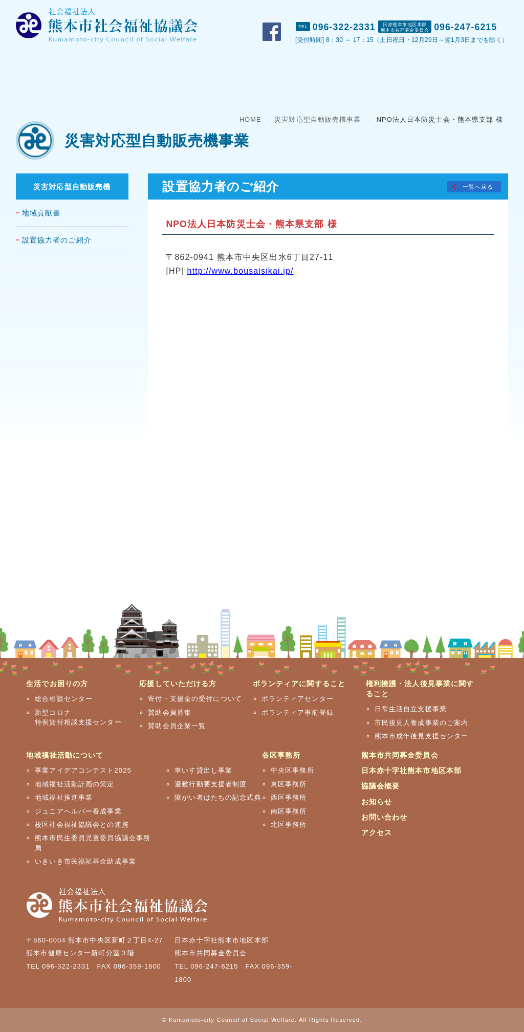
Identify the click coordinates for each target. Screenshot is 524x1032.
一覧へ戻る (478, 187)
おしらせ (389, 10)
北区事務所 (289, 824)
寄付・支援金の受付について (195, 698)
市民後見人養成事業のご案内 (422, 723)
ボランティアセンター (297, 698)
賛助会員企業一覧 (177, 726)
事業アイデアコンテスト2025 (83, 770)
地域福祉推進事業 (64, 797)
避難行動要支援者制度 (210, 784)
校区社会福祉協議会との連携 (82, 824)
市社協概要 (336, 10)
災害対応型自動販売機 (72, 187)
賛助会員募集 (169, 712)
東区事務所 (289, 784)
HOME (250, 119)
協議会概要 (380, 786)
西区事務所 (289, 797)
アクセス (500, 10)
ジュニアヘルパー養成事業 (78, 811)
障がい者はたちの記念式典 (217, 797)
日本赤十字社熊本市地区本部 (411, 770)
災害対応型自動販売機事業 (317, 119)
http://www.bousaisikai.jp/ (240, 271)
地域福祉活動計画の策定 (74, 784)
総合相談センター (64, 698)
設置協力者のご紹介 (57, 240)
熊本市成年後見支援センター (422, 736)
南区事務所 (289, 811)
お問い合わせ (445, 10)
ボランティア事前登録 (297, 712)
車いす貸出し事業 (203, 770)
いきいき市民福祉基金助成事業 (85, 861)
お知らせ (376, 802)
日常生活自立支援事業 (411, 709)
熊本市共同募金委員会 (400, 755)
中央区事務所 (292, 770)
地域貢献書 (41, 213)
